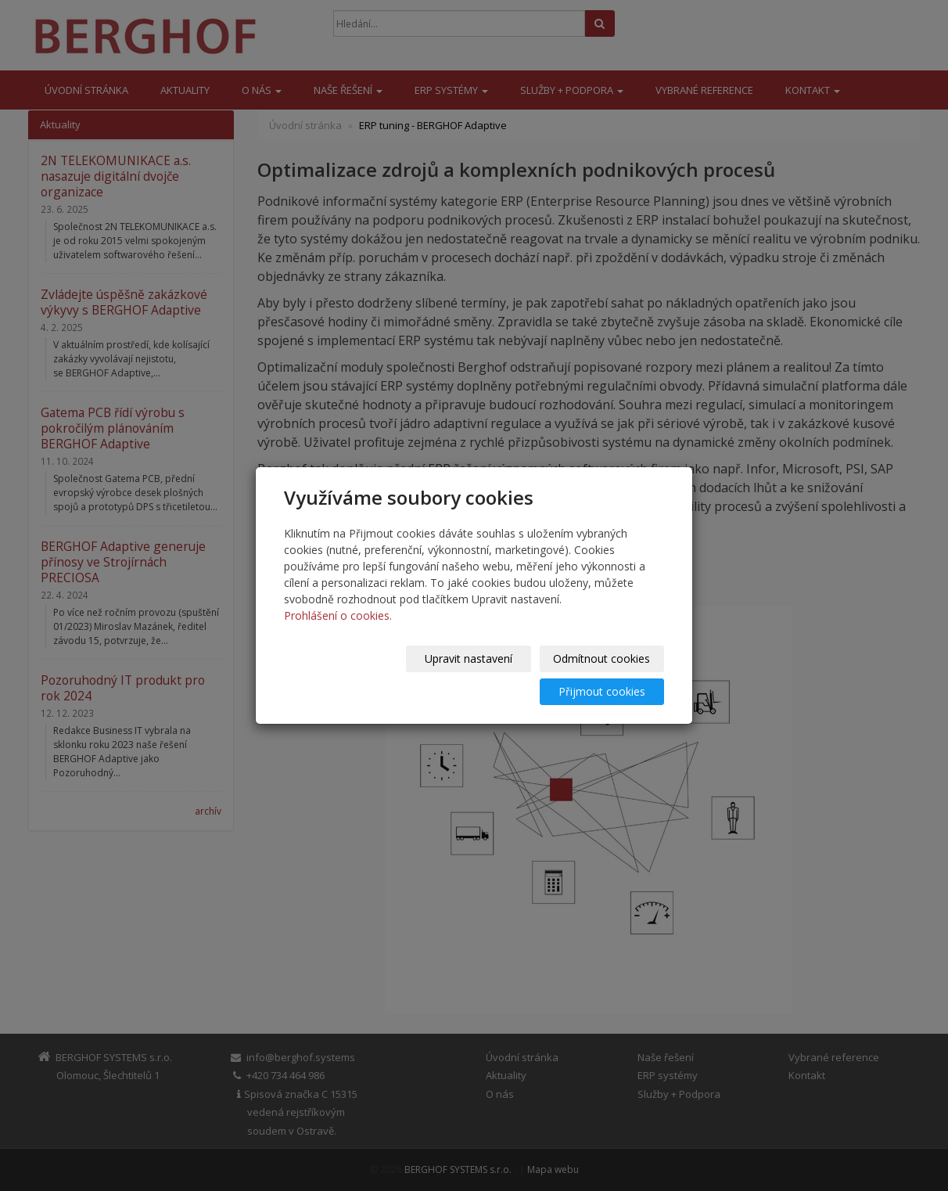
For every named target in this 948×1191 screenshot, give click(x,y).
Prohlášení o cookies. (338, 631)
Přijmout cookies (604, 674)
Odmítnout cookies (476, 674)
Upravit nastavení (348, 674)
